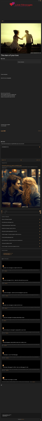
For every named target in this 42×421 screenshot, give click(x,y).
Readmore (6, 283)
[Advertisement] (21, 13)
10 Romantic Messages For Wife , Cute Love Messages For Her (15, 367)
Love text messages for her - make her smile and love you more (15, 280)
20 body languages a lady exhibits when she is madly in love (14, 342)
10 (3, 377)
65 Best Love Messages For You (8, 254)
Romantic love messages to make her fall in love (12, 267)
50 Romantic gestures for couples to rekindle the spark (12, 165)
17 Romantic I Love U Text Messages (10, 354)
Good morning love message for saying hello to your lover (14, 329)
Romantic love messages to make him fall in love (12, 305)
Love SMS (3, 131)
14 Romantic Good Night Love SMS (10, 379)
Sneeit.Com (22, 419)
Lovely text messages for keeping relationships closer (13, 317)
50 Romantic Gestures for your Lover (8, 253)
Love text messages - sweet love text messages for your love (15, 292)
